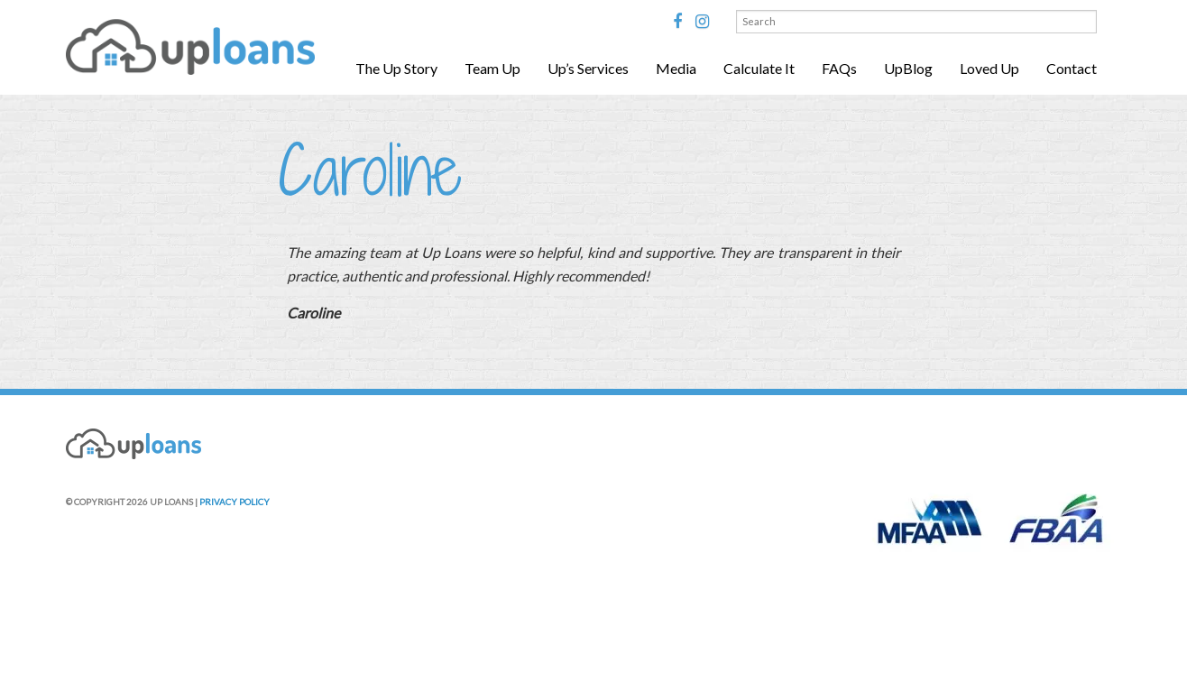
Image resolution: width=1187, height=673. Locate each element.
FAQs (839, 68)
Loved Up (989, 68)
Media (676, 68)
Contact (1071, 68)
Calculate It (759, 68)
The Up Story (396, 68)
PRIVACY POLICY (234, 501)
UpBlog (908, 68)
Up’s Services (588, 68)
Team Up (492, 68)
